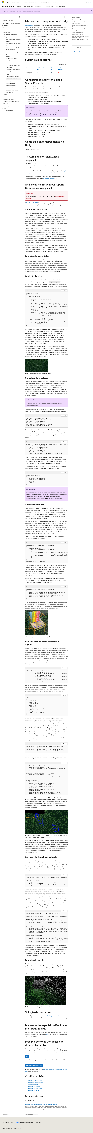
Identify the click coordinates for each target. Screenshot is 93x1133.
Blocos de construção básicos (40, 17)
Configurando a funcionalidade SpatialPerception (79, 22)
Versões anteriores (30, 1126)
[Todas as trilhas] (26, 17)
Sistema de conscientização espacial (80, 28)
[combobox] (11, 20)
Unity (30, 17)
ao (49, 164)
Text (27, 1056)
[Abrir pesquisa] (86, 2)
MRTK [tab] (27, 149)
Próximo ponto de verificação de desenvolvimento (80, 40)
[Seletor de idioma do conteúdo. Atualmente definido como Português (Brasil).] (7, 1122)
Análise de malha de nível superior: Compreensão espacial (80, 31)
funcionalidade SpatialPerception (51, 1016)
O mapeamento (29, 25)
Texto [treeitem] (8, 74)
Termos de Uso (83, 1126)
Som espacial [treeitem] (10, 81)
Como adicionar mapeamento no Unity (80, 26)
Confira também (76, 43)
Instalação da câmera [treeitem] (12, 63)
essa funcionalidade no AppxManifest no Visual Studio (41, 115)
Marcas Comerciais (6, 1128)
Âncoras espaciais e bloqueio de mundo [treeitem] (13, 66)
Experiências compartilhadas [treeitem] (13, 69)
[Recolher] (19, 17)
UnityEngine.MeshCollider (35, 1088)
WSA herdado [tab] (40, 149)
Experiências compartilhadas (34, 1065)
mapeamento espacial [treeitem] (12, 78)
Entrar (89, 2)
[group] (46, 309)
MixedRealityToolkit (31, 203)
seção (47, 1034)
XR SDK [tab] (33, 149)
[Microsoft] (3, 2)
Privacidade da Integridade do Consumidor (67, 1126)
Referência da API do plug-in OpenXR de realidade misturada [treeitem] (13, 53)
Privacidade (51, 1126)
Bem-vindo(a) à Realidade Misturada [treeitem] (11, 23)
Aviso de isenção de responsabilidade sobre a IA (13, 1126)
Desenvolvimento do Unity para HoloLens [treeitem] (13, 40)
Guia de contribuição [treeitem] (8, 110)
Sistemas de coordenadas (35, 1080)
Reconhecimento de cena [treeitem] (13, 76)
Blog (38, 1126)
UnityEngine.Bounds (33, 1090)
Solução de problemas (77, 34)
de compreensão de (48, 178)
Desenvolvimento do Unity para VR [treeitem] (13, 44)
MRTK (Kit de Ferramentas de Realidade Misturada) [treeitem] (12, 48)
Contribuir (44, 1126)
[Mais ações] (66, 17)
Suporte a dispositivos (77, 20)
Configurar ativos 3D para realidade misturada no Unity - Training (41, 1104)
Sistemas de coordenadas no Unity (37, 1082)
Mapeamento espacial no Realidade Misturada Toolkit (80, 36)
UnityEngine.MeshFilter (34, 1086)
